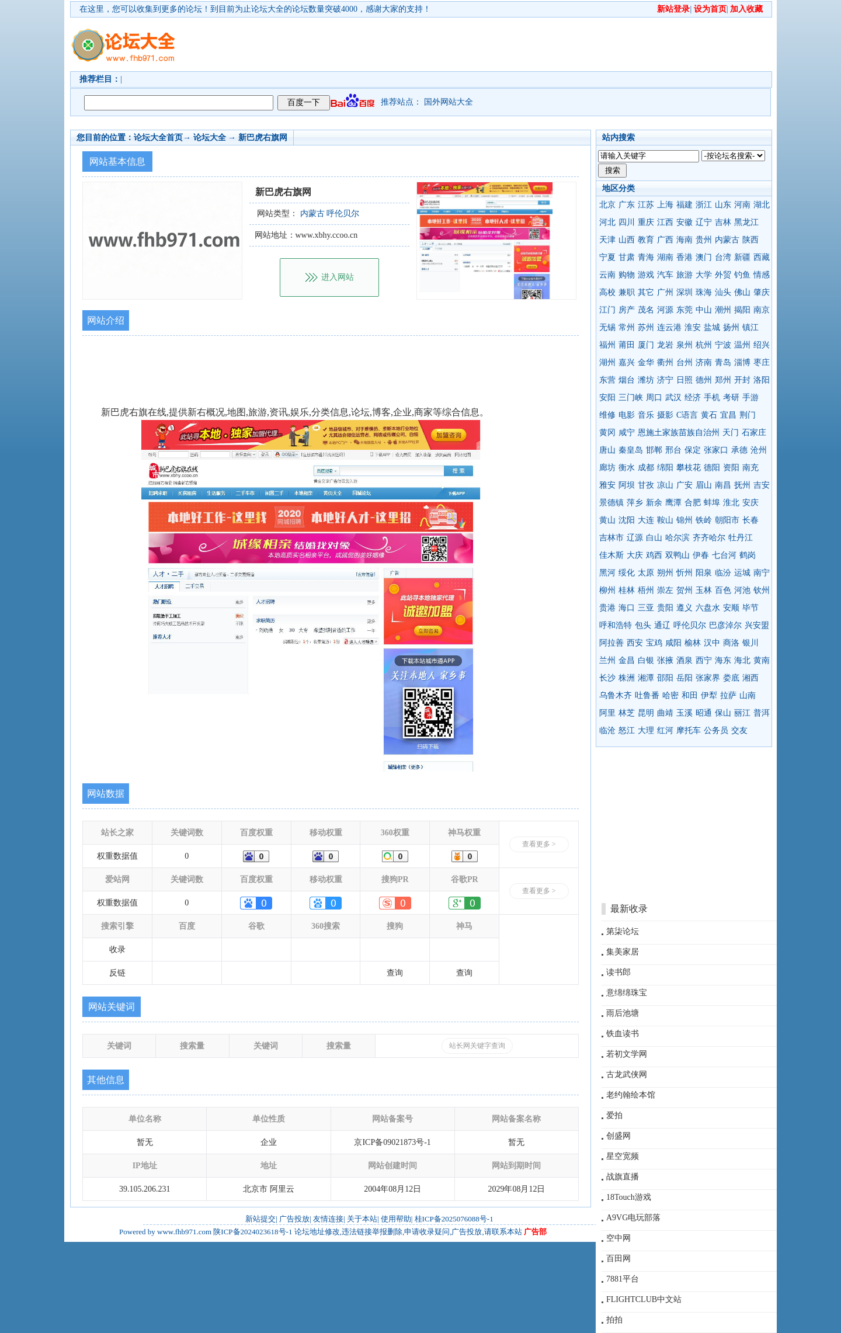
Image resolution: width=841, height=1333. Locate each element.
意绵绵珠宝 (626, 992)
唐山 (607, 450)
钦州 (761, 590)
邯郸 (654, 450)
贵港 (607, 607)
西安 (635, 642)
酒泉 (684, 660)
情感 (761, 274)
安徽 (684, 222)
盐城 (712, 327)
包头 (643, 625)
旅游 (684, 274)
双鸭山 (677, 555)
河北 (607, 222)
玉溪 (684, 713)
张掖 (665, 660)
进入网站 (337, 277)
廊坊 (607, 467)
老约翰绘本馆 (630, 1095)
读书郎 (618, 972)
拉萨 (728, 695)
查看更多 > (539, 844)
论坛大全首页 (158, 137)
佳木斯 (611, 555)
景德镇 (611, 502)
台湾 (723, 257)
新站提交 (260, 1218)
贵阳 (665, 607)
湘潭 (646, 678)
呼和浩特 (615, 625)
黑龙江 (746, 222)
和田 (690, 695)
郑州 (723, 380)
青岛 (723, 362)
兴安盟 (757, 625)
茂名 (646, 310)
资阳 (731, 467)
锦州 (684, 520)
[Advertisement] (487, 44)
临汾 (723, 572)
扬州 (731, 327)
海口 (626, 607)
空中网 (618, 1238)
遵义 (684, 607)
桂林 (626, 590)
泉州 (684, 345)
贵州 (704, 239)
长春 (750, 520)
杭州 (704, 345)
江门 (607, 310)
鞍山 (665, 520)
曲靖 (665, 713)
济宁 (665, 380)
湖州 (607, 362)
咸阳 (673, 642)
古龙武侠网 (626, 1074)
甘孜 (646, 485)
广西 (665, 239)
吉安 (761, 485)
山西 (626, 239)
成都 (646, 467)
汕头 (723, 292)
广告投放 (294, 1218)
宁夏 (607, 257)
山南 (747, 695)
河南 (742, 204)
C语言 (687, 415)
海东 (723, 660)
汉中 (712, 642)
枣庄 (761, 362)
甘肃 (626, 257)
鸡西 (654, 555)
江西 (665, 222)
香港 (684, 257)
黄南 (761, 660)
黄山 (607, 520)
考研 (731, 397)
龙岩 (665, 345)
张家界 (708, 678)
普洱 (761, 713)
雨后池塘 (622, 1013)
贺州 (684, 590)
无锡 (607, 327)
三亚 (646, 607)
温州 (742, 345)
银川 (750, 642)
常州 (626, 327)
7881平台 (622, 1279)
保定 (692, 450)
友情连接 (328, 1218)
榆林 (692, 642)
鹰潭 (673, 502)
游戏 (646, 274)
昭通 (704, 713)
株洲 (626, 678)
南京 (761, 310)
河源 (665, 310)
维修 (607, 415)
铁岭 (704, 520)
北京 (607, 204)
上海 (665, 204)
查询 (395, 972)
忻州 (684, 572)
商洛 (731, 642)
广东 (626, 204)
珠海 (704, 292)
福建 (684, 204)
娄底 (731, 678)
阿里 (607, 713)
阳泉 (704, 572)
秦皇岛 (630, 450)
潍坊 (646, 380)
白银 (646, 660)
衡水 (626, 467)
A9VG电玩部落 (633, 1217)
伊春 (701, 555)
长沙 (607, 678)
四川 (626, 222)
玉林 (704, 590)
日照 (684, 380)
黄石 (709, 415)
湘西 (750, 678)
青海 (646, 257)
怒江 (626, 730)
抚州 (742, 485)
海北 (742, 660)
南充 (750, 467)
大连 (646, 520)
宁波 (723, 345)
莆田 (626, 345)
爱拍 (614, 1115)
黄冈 (607, 432)
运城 (742, 572)
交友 (739, 730)
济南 (704, 362)
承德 (739, 450)
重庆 (646, 222)
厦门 (646, 345)
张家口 (716, 450)
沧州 (758, 450)
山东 (723, 204)
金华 (646, 362)
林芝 (626, 713)
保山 (723, 713)
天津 (607, 239)
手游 (750, 397)
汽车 (665, 274)
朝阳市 (727, 520)
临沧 (607, 730)
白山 (654, 537)
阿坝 (626, 485)
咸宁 (626, 432)
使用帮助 (396, 1218)
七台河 (724, 555)
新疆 (742, 257)
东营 (607, 380)
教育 (646, 239)
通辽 (662, 625)
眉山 (704, 485)
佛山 (742, 292)
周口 (654, 397)
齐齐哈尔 (709, 537)
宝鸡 (654, 642)
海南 (684, 239)
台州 (684, 362)
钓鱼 (742, 274)
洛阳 (761, 380)
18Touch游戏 (628, 1197)
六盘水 (708, 607)
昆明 (646, 713)
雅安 (607, 485)
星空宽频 (622, 1156)
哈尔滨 (677, 537)
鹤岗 (747, 555)
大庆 (635, 555)
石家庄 (754, 432)
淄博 (742, 362)
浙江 (704, 204)
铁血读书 (622, 1033)
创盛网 (618, 1135)
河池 (742, 590)
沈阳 (626, 520)
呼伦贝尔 (689, 625)
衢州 (665, 362)
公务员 (716, 730)
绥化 (626, 572)
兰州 (607, 660)
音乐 (646, 415)
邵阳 (665, 678)
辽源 (635, 537)
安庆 (750, 502)
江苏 (646, 204)
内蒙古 (727, 239)
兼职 (626, 292)
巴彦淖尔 (725, 625)
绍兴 (761, 345)
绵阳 (665, 467)
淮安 (692, 327)
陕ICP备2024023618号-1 (252, 1231)
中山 (704, 310)
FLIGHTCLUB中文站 (644, 1299)
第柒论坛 (622, 931)
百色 (723, 590)
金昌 (626, 660)
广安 (684, 485)
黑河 (607, 572)
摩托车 (688, 730)
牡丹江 (740, 537)
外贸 (723, 274)
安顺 (731, 607)
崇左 (665, 590)
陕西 (750, 239)
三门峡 (630, 397)
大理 (646, 730)
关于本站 (362, 1218)
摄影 (665, 415)
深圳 (684, 292)
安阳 (607, 397)
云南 (607, 274)
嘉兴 (626, 362)
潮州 (723, 310)
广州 (665, 292)
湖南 (665, 257)
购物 (626, 274)
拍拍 (614, 1319)
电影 (626, 415)
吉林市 (611, 537)
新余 (654, 502)
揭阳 (742, 310)
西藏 (761, 257)
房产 (626, 310)
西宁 (704, 660)
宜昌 (728, 415)
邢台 (673, 450)
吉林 (723, 222)
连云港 (669, 327)
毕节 (750, 607)
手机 (712, 397)
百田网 (618, 1258)
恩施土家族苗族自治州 (679, 432)
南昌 (723, 485)
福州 (607, 345)
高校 (607, 292)
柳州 (607, 590)
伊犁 (709, 695)
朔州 (665, 572)
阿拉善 (611, 642)
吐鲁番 (647, 695)
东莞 (684, 310)
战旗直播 (622, 1176)
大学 (704, 274)
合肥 (692, 502)
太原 (646, 572)
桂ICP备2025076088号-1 (454, 1218)
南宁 (761, 572)
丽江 (742, 713)
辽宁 (704, 222)
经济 (692, 397)
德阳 (712, 467)
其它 (646, 292)
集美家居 (622, 951)
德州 (704, 380)
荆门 (747, 415)
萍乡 (635, 502)
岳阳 (684, 678)
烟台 (626, 380)
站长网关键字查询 (477, 1046)
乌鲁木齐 (615, 695)
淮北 (731, 502)
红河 (665, 730)
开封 (742, 380)
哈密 (670, 695)
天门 (730, 432)
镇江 (750, 327)
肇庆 (761, 292)
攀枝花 (688, 467)
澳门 (704, 257)
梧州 (646, 590)
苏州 (646, 327)
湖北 (761, 204)
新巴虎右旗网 (262, 137)
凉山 (665, 485)
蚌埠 (712, 502)
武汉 (673, 397)
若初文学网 (626, 1054)
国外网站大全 (448, 102)
